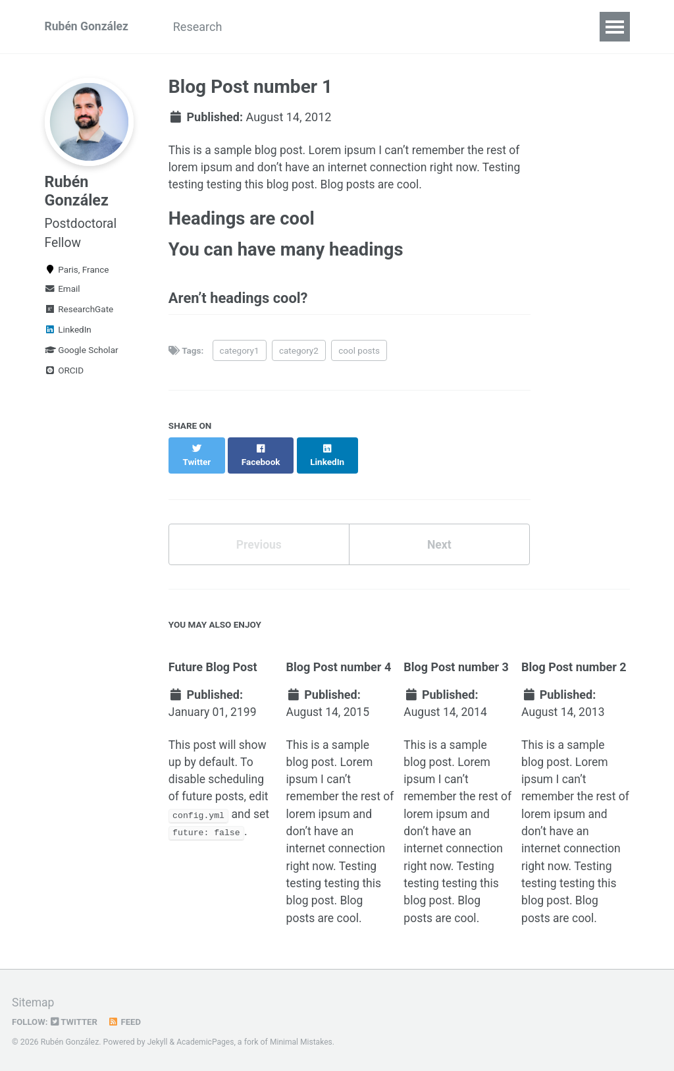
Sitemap (33, 1002)
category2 (299, 355)
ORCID (64, 376)
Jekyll (157, 1041)
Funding (311, 27)
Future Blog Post (212, 660)
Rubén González (88, 27)
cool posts (359, 355)
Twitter (75, 1021)
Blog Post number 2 (574, 660)
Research (202, 27)
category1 (239, 355)
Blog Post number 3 (456, 660)
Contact (376, 27)
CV (258, 27)
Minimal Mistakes (304, 1041)
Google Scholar (81, 355)
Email (62, 294)
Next (439, 536)
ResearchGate (79, 315)
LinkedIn (68, 335)
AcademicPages (206, 1041)
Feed (126, 1021)
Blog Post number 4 (339, 660)
